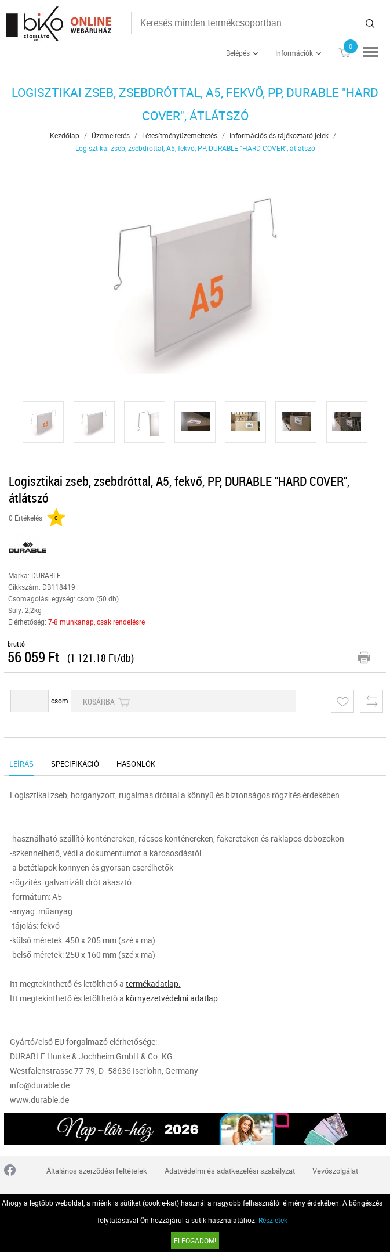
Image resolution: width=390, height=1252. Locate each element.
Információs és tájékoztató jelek (279, 135)
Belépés (238, 52)
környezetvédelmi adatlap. (173, 998)
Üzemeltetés (111, 135)
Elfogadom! (195, 1240)
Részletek (272, 1220)
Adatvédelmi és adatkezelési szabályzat (230, 1171)
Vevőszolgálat (335, 1171)
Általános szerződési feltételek (96, 1171)
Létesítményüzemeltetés (179, 135)
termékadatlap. (153, 983)
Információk (294, 52)
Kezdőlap (64, 135)
